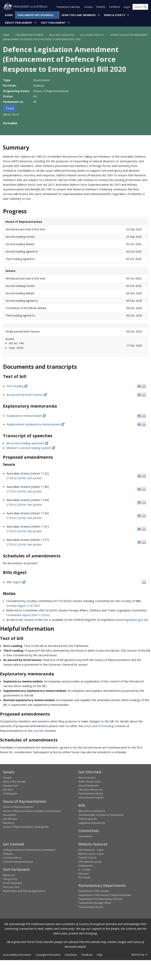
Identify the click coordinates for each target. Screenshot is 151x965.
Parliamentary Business (35, 15)
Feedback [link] (87, 955)
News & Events (114, 15)
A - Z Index (84, 870)
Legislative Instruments (91, 823)
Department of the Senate (93, 891)
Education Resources (90, 790)
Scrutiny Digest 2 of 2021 (23, 606)
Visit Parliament (53, 23)
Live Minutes (10, 819)
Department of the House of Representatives (104, 895)
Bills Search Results (92, 35)
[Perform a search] (145, 7)
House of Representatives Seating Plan (26, 827)
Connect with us (12, 858)
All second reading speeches (27, 443)
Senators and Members (78, 15)
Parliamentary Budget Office (94, 903)
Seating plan (10, 794)
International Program (91, 798)
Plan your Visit (11, 887)
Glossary (83, 874)
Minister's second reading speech (31, 448)
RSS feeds (84, 878)
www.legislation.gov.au (132, 620)
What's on (9, 875)
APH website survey (90, 862)
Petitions (8, 854)
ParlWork (114, 7)
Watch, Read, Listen (89, 782)
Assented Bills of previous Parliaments (100, 815)
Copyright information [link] (48, 955)
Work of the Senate (14, 782)
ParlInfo (100, 7)
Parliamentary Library (90, 794)
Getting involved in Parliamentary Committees (29, 850)
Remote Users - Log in (91, 854)
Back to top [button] (140, 955)
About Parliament (18, 23)
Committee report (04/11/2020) (28, 615)
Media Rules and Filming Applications (24, 891)
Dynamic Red (10, 786)
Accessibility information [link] (17, 955)
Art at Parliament (12, 883)
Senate (7, 778)
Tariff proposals (87, 819)
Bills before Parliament (91, 811)
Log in (127, 7)
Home (9, 15)
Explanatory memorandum (27, 416)
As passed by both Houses (27, 395)
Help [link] (99, 955)
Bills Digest (16, 582)
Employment (85, 866)
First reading (17, 386)
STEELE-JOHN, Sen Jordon (24, 478)
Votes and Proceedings (99, 726)
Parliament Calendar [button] (68, 7)
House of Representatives (18, 807)
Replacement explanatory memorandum (36, 425)
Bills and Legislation (61, 35)
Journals (39, 731)
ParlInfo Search (87, 858)
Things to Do (10, 879)
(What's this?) (11, 115)
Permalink (10, 123)
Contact (88, 7)
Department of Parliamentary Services (100, 899)
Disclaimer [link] (71, 955)
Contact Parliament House (18, 862)
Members (8, 823)
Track (10, 108)
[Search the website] (140, 7)
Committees (85, 836)
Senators (8, 790)
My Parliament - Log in (91, 850)
